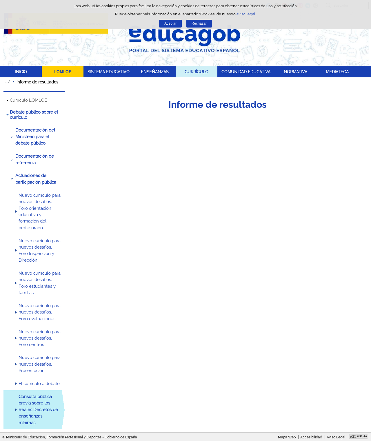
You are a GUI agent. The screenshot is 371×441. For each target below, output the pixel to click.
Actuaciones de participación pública (35, 179)
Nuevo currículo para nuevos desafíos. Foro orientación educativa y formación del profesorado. (40, 211)
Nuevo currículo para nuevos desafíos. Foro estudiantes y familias (40, 283)
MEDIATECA (337, 71)
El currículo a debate (39, 383)
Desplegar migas (7, 82)
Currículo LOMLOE (28, 100)
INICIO (21, 71)
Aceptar (170, 23)
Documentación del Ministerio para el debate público (35, 136)
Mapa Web (287, 437)
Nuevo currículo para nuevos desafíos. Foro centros (40, 338)
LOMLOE (62, 71)
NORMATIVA (295, 71)
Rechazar (199, 23)
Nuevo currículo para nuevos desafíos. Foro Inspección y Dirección (40, 250)
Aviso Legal (336, 437)
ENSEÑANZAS (155, 71)
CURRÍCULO (196, 71)
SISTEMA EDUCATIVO (109, 71)
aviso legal (246, 14)
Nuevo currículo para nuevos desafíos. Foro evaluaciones (40, 312)
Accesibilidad (311, 437)
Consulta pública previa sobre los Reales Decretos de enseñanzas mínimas (38, 409)
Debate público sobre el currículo (34, 115)
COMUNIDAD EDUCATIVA (245, 71)
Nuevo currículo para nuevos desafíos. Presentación (40, 364)
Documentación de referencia (34, 159)
